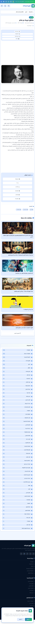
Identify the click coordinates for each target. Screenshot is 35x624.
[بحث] (8, 5)
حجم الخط (17, 31)
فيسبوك (17, 179)
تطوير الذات (32, 584)
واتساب (17, 187)
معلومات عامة (31, 611)
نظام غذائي (32, 604)
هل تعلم (32, 606)
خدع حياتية (32, 593)
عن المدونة (32, 564)
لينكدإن (18, 195)
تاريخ (31, 17)
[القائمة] (1, 5)
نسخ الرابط (17, 36)
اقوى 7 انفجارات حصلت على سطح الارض (24, 328)
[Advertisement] (17, 52)
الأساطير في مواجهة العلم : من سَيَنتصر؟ (24, 274)
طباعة (17, 39)
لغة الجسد (32, 591)
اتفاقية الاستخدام (31, 571)
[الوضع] (5, 5)
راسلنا (33, 567)
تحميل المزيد (17, 334)
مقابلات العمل (31, 589)
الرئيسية (32, 562)
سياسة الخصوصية (30, 569)
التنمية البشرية (31, 582)
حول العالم (32, 613)
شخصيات (25, 210)
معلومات (19, 210)
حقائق (33, 608)
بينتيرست (17, 199)
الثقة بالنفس (32, 586)
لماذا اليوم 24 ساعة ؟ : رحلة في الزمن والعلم (23, 292)
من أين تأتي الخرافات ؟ (28, 310)
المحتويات (17, 34)
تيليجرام (17, 191)
